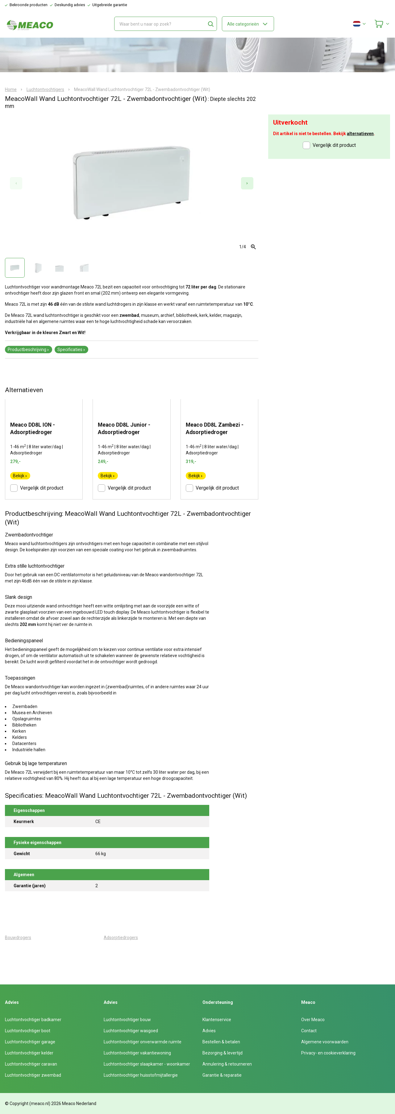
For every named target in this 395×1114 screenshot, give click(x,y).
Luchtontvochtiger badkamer (33, 1019)
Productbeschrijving (28, 349)
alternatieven (360, 133)
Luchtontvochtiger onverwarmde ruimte (142, 1041)
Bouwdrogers (18, 937)
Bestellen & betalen (221, 1041)
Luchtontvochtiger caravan (31, 1064)
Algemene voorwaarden (324, 1041)
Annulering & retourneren (227, 1064)
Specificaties (71, 349)
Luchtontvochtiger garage (30, 1041)
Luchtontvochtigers (45, 89)
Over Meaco (313, 1019)
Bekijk (20, 475)
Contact (309, 1030)
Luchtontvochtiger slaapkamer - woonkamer (147, 1064)
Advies (209, 1030)
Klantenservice (216, 1019)
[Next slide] (247, 183)
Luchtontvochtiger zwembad (33, 1075)
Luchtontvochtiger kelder (29, 1052)
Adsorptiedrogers (121, 937)
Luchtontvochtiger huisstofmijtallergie (141, 1075)
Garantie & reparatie (222, 1075)
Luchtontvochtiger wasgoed (131, 1030)
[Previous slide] (16, 183)
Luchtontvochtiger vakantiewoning (137, 1052)
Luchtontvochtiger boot (27, 1030)
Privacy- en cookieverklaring (328, 1052)
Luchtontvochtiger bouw (127, 1019)
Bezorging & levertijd (222, 1052)
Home (11, 89)
